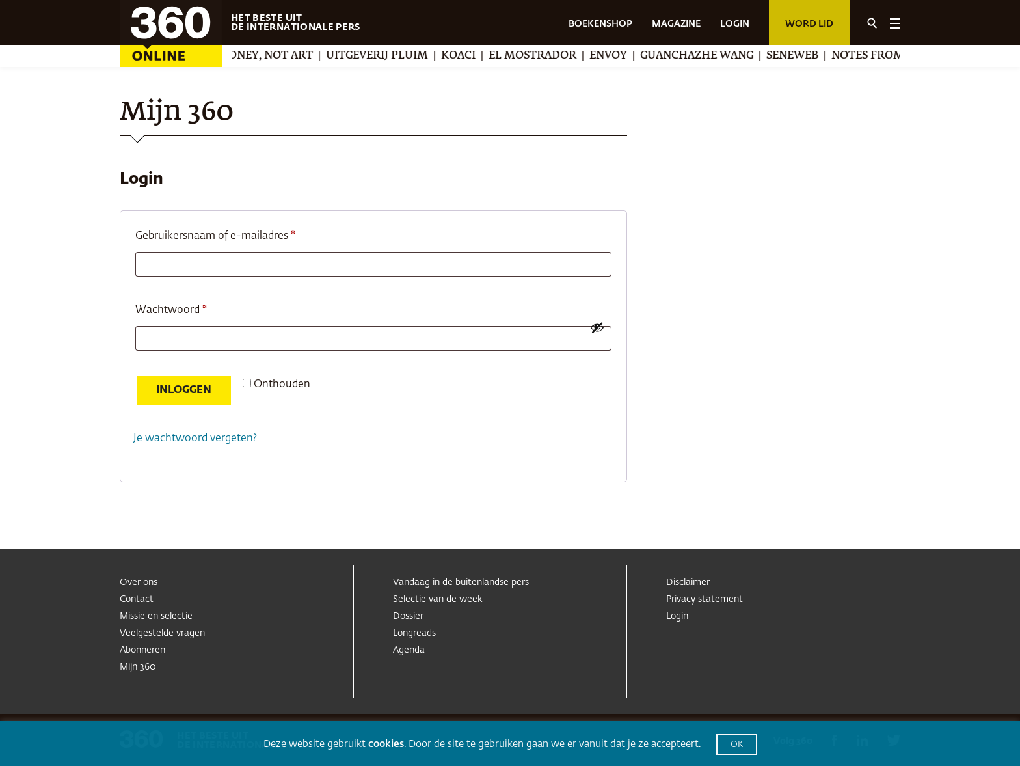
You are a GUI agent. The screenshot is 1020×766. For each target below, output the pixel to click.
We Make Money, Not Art (255, 56)
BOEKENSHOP (600, 24)
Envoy (626, 56)
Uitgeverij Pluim (394, 56)
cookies (386, 744)
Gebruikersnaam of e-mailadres (232, 233)
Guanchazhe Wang (714, 56)
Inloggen (183, 390)
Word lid (809, 24)
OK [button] (737, 745)
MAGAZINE (676, 24)
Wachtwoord (187, 308)
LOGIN (734, 24)
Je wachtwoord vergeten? (195, 438)
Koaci (476, 56)
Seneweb (810, 56)
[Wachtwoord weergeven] (597, 327)
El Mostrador (550, 56)
